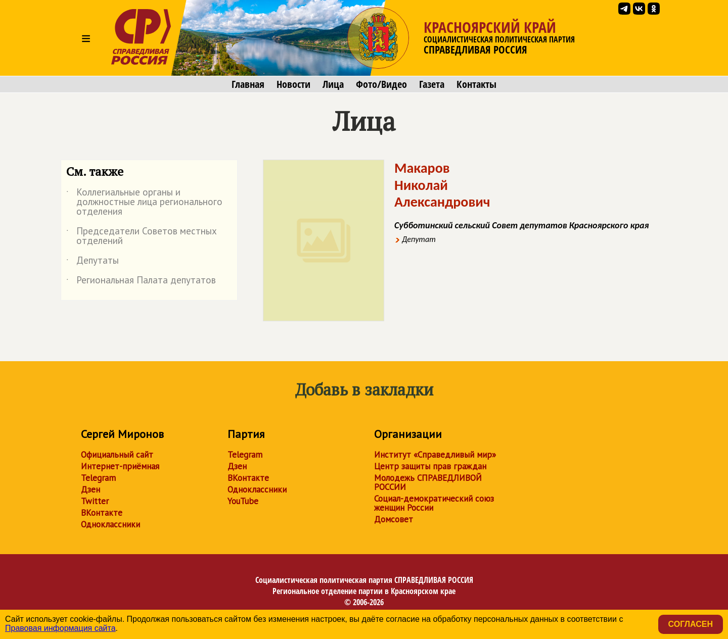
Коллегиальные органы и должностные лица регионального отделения (144, 202)
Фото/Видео (381, 84)
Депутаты (92, 262)
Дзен (90, 489)
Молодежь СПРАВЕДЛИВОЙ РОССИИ (428, 482)
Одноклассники (110, 524)
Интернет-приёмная (120, 466)
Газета (431, 84)
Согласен (690, 624)
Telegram (98, 477)
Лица (333, 84)
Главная (248, 84)
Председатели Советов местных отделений (141, 236)
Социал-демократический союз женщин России (434, 503)
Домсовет (393, 519)
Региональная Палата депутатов (141, 281)
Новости (293, 84)
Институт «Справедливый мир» (435, 454)
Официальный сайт (117, 454)
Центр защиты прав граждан (430, 466)
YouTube (243, 501)
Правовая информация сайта (60, 628)
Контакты (476, 84)
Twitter (95, 501)
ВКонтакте (101, 512)
